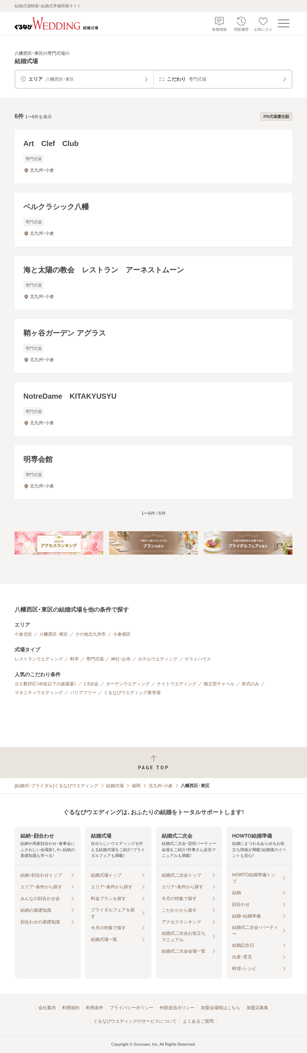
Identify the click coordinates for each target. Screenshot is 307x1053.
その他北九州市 (90, 634)
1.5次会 (91, 683)
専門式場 (95, 659)
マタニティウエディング (39, 692)
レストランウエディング (39, 659)
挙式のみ (250, 683)
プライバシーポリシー (131, 1007)
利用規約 (71, 1007)
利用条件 (94, 1007)
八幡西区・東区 (53, 634)
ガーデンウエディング (128, 683)
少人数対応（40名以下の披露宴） (45, 683)
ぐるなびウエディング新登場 (132, 692)
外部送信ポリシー (177, 1007)
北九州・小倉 (161, 785)
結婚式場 (115, 785)
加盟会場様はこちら (220, 1007)
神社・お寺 (121, 659)
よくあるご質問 (198, 1021)
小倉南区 (122, 634)
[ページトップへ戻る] (153, 762)
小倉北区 (23, 634)
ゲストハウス (198, 659)
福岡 (136, 785)
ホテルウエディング (157, 659)
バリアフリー (83, 692)
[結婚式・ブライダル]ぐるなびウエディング (56, 785)
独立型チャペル (219, 683)
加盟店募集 (257, 1007)
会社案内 (47, 1007)
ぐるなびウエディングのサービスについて (135, 1021)
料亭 (74, 659)
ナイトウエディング (176, 683)
